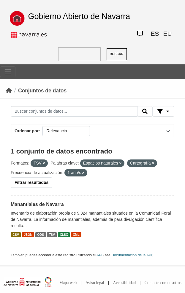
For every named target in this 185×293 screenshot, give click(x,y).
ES (155, 33)
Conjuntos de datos (42, 91)
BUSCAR (117, 54)
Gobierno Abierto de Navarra (79, 16)
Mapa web (68, 282)
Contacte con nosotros (163, 282)
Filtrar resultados (31, 182)
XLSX (64, 234)
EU (167, 33)
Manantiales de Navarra (37, 204)
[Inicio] (9, 91)
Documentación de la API (131, 255)
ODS (40, 234)
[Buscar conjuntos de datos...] (74, 111)
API (99, 255)
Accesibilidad (124, 282)
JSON (28, 234)
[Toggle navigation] (7, 71)
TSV (52, 234)
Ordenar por (27, 130)
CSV (15, 234)
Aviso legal (95, 282)
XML (76, 234)
